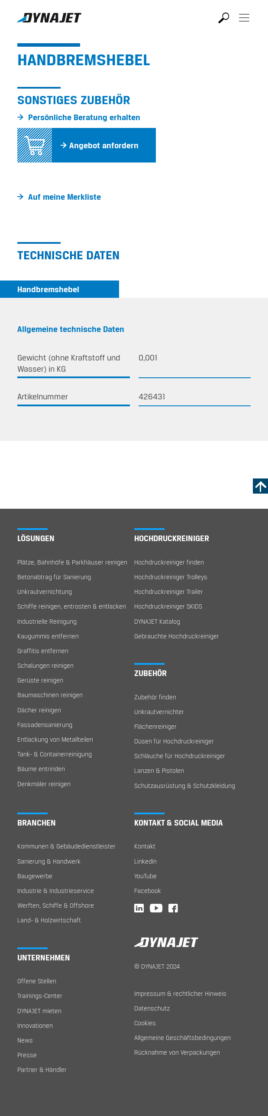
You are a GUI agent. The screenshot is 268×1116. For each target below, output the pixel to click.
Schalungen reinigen (45, 665)
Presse (27, 1055)
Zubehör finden (155, 697)
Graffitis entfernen (42, 650)
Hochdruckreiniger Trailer (168, 591)
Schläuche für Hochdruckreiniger (179, 755)
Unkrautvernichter (159, 711)
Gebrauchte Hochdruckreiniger (176, 636)
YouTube (145, 876)
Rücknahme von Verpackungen (177, 1052)
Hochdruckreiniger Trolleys (170, 576)
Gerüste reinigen (40, 680)
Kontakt (144, 846)
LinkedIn (145, 861)
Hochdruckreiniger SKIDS (168, 606)
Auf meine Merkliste (64, 196)
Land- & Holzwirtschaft (49, 920)
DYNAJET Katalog (157, 621)
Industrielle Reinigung (47, 621)
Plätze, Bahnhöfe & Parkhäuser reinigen (72, 562)
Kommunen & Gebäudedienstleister (66, 846)
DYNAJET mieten (39, 1010)
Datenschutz (152, 1008)
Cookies (145, 1023)
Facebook (147, 890)
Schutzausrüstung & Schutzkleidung (184, 785)
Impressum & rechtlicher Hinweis (180, 993)
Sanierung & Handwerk (49, 861)
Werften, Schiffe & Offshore (55, 905)
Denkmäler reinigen (44, 784)
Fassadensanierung (44, 724)
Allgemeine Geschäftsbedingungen (182, 1037)
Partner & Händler (42, 1069)
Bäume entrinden (41, 768)
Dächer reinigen (39, 710)
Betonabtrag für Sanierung (54, 576)
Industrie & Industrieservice (55, 890)
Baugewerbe (34, 876)
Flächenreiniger (155, 726)
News (25, 1040)
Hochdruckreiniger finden (169, 562)
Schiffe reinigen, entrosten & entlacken (71, 606)
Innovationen (35, 1025)
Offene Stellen (36, 981)
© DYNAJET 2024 (157, 966)
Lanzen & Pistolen (159, 770)
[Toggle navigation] (244, 24)
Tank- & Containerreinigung (54, 754)
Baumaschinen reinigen (50, 694)
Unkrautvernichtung (44, 591)
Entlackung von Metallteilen (55, 739)
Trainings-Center (39, 995)
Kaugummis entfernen (48, 636)
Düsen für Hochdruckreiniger (174, 741)
